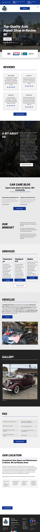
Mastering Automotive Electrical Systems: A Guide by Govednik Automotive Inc (27, 197)
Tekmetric (31, 525)
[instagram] (32, 521)
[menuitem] (32, 528)
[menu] (37, 7)
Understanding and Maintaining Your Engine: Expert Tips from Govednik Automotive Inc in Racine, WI (10, 197)
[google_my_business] (34, 521)
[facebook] (30, 521)
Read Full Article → (6, 204)
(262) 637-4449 (14, 522)
